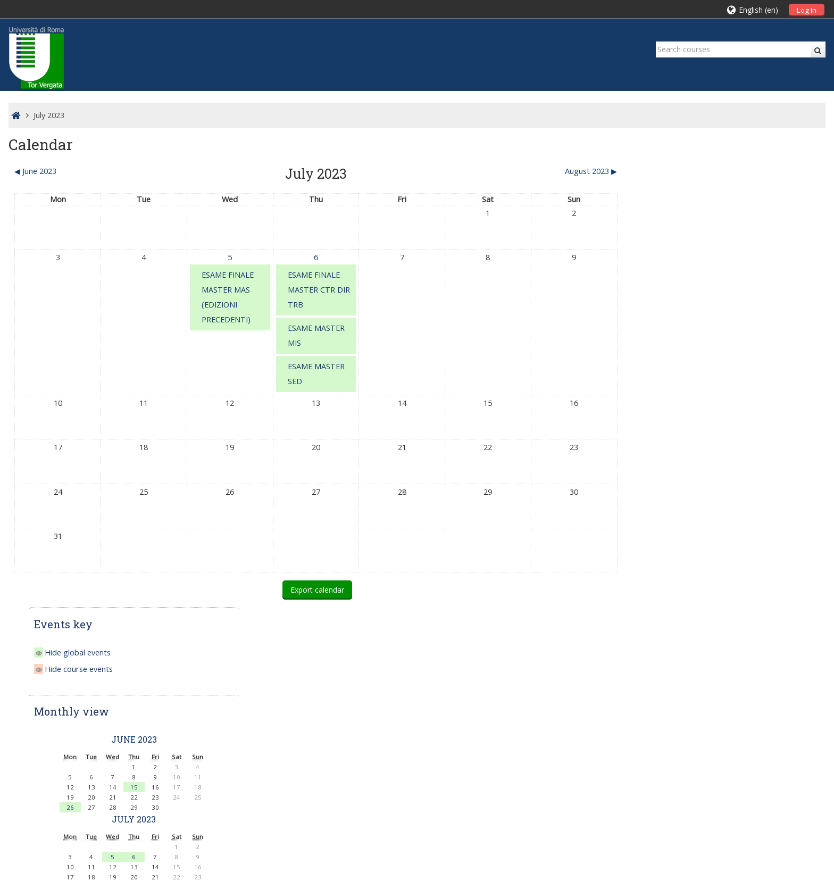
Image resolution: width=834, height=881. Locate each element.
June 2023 (731, 265)
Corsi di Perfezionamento (701, 599)
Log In (806, 10)
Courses (668, 692)
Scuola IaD (66, 755)
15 (731, 313)
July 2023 (49, 115)
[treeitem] (732, 676)
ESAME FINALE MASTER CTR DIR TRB (316, 290)
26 (667, 333)
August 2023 (731, 434)
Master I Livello (683, 569)
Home (653, 676)
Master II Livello (684, 584)
